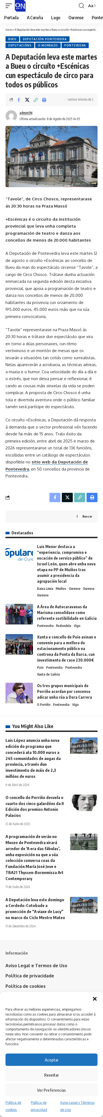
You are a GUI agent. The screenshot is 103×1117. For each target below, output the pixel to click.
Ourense (74, 589)
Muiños (61, 589)
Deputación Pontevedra (45, 39)
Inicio (8, 29)
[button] (95, 999)
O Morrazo (48, 45)
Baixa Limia (45, 589)
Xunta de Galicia (48, 674)
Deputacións (20, 45)
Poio (40, 667)
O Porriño (44, 705)
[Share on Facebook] (19, 99)
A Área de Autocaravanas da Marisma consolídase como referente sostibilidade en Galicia (67, 612)
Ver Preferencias (51, 1090)
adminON (26, 113)
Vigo (77, 626)
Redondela (63, 626)
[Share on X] (27, 99)
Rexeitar (51, 1074)
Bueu (12, 39)
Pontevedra (75, 45)
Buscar (87, 516)
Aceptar (52, 1059)
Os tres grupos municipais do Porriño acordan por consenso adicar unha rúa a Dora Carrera (64, 691)
